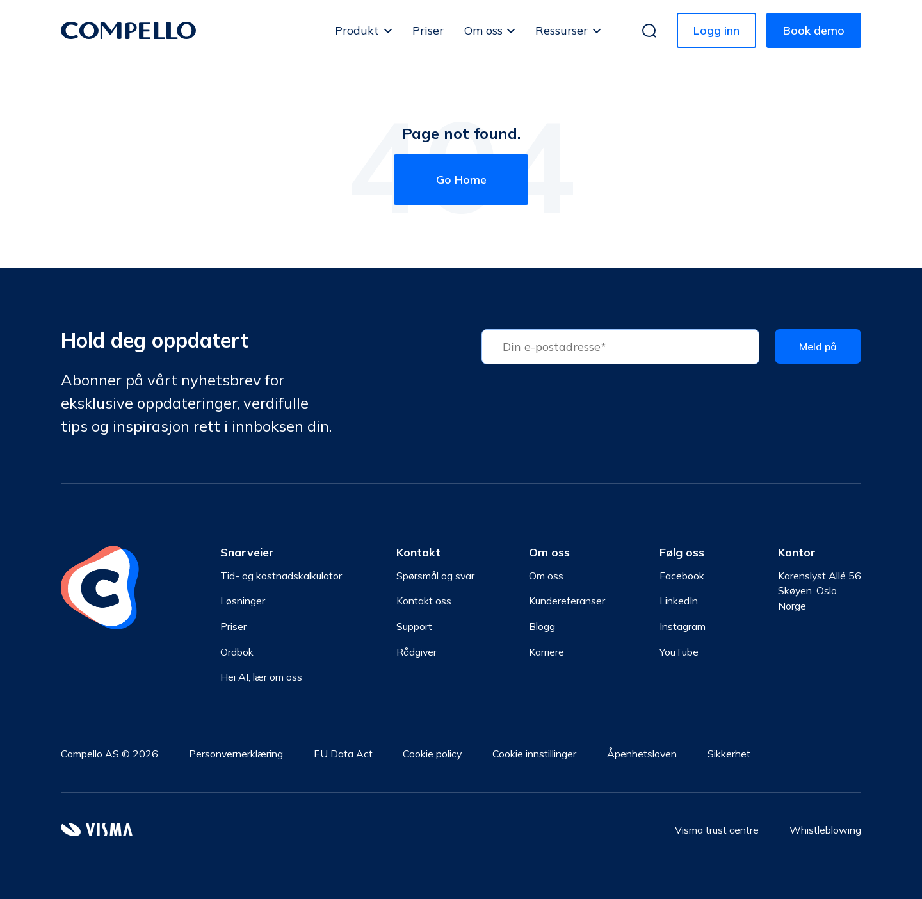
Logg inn (716, 30)
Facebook (681, 575)
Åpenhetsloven (642, 753)
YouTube (679, 651)
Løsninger (242, 600)
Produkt (357, 30)
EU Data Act (343, 753)
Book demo (814, 30)
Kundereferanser (567, 600)
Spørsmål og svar (435, 575)
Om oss (483, 30)
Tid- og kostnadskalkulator (281, 575)
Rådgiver (416, 651)
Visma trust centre (717, 829)
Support (414, 626)
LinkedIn (678, 600)
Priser (428, 30)
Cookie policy (432, 753)
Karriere (546, 651)
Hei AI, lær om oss (261, 677)
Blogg (542, 626)
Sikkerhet (729, 753)
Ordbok (237, 651)
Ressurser (561, 30)
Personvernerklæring (236, 753)
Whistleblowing (825, 829)
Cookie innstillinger (534, 753)
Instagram (682, 626)
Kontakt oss (423, 600)
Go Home (461, 179)
